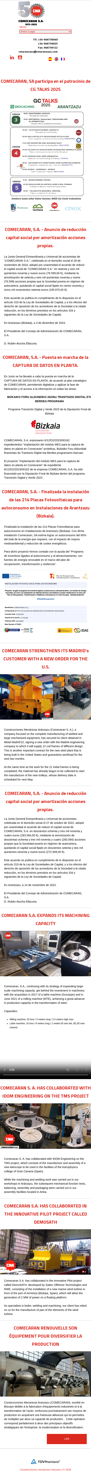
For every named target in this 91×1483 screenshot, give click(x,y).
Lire (66, 1439)
